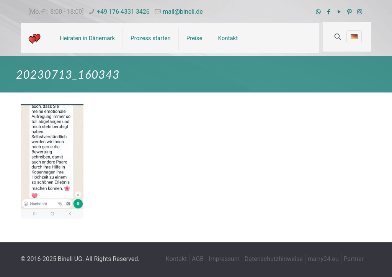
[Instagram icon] (360, 11)
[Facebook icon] (329, 11)
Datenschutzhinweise (274, 258)
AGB (198, 258)
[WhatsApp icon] (318, 11)
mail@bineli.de (183, 11)
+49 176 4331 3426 (123, 11)
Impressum (224, 258)
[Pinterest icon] (349, 11)
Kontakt (176, 258)
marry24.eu (323, 258)
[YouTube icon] (339, 11)
